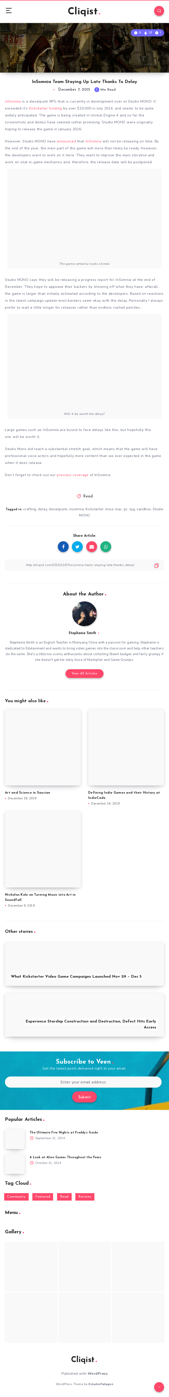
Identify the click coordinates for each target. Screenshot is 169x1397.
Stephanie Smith (82, 633)
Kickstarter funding (45, 108)
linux (110, 509)
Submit (84, 1097)
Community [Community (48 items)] (16, 1197)
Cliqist (84, 12)
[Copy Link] (84, 565)
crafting (29, 509)
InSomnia (13, 101)
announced (66, 141)
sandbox (144, 509)
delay (42, 509)
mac (118, 509)
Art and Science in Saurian (27, 792)
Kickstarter (94, 509)
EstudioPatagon (100, 1384)
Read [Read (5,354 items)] (64, 1197)
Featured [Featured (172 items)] (42, 1197)
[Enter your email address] (83, 1082)
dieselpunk (58, 509)
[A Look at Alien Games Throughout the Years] (15, 1164)
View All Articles (85, 673)
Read (88, 496)
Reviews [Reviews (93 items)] (84, 1197)
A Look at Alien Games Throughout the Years (66, 1157)
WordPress (98, 1373)
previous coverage (73, 475)
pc (126, 509)
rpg (132, 509)
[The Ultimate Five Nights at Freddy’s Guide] (15, 1139)
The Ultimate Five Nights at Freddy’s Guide (64, 1132)
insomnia (76, 509)
